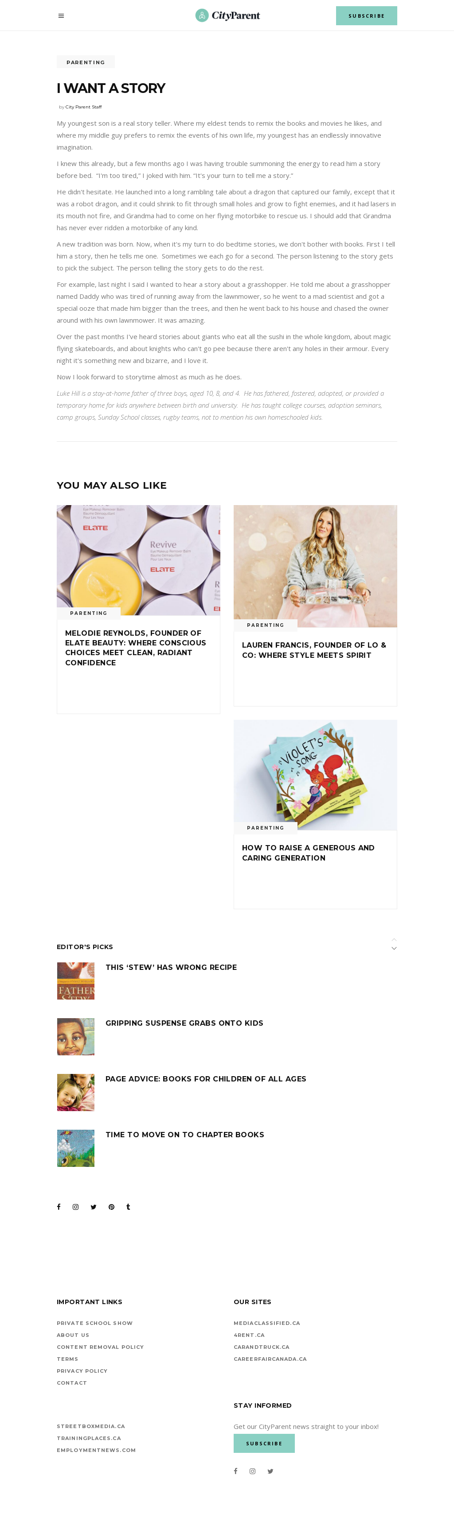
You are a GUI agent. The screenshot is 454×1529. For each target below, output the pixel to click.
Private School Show (95, 1323)
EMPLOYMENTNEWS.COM (96, 1450)
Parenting (86, 62)
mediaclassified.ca (267, 1323)
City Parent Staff (84, 107)
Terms (68, 1359)
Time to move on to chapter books (185, 1135)
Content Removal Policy (100, 1347)
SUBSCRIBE (366, 15)
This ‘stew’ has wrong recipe (171, 967)
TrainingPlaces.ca (89, 1438)
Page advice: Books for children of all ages (206, 1079)
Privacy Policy (82, 1371)
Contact (72, 1383)
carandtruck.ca (262, 1347)
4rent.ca (249, 1335)
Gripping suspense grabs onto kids (185, 1023)
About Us (73, 1335)
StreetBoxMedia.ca (91, 1426)
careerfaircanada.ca (270, 1359)
